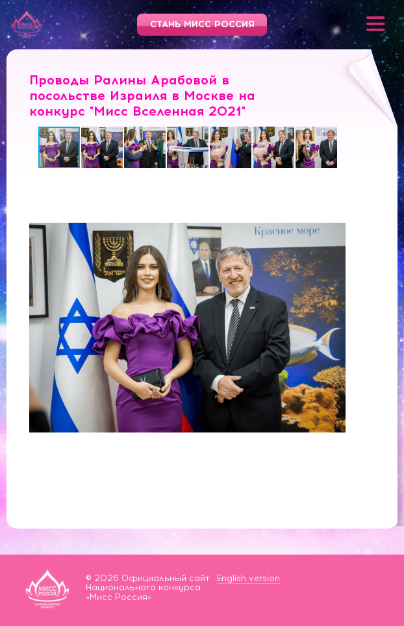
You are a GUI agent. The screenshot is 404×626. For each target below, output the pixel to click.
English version (248, 578)
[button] (102, 147)
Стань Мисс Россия (202, 24)
